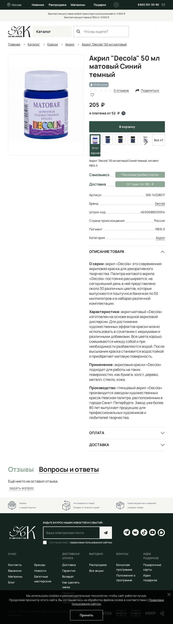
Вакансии (15, 571)
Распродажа (57, 5)
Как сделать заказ (71, 584)
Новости (40, 571)
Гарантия (68, 571)
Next (143, 142)
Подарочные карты (152, 567)
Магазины (78, 5)
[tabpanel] (86, 485)
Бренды (39, 565)
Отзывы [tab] (21, 469)
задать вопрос (21, 488)
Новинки (38, 5)
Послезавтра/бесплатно (140, 174)
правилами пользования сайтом (91, 542)
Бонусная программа (124, 567)
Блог (11, 582)
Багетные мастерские (42, 578)
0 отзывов (121, 91)
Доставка (99, 444)
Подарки (100, 5)
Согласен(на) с (80, 542)
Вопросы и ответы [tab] (69, 469)
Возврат (68, 576)
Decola (160, 203)
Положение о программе (125, 577)
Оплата (96, 432)
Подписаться (106, 532)
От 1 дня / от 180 (134, 184)
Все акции (96, 571)
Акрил (160, 238)
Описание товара (106, 251)
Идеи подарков (150, 577)
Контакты (15, 565)
